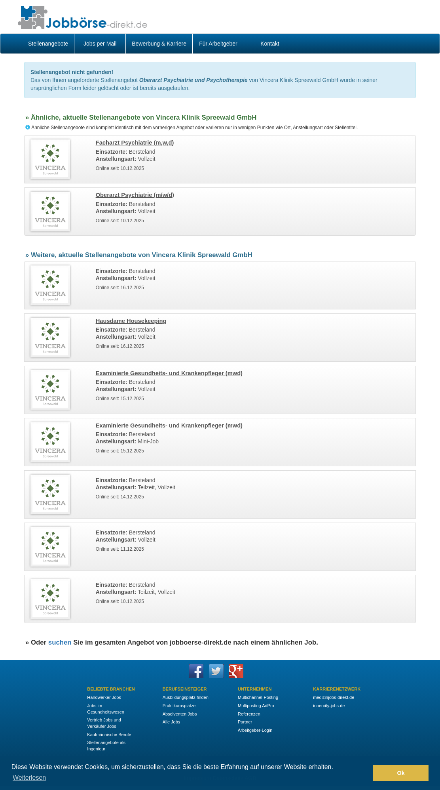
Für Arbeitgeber (218, 43)
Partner (245, 721)
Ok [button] (401, 773)
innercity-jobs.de (329, 705)
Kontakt (269, 43)
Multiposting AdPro (256, 705)
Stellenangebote (48, 43)
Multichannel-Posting (258, 697)
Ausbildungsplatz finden (186, 697)
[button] (365, 773)
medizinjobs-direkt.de (333, 697)
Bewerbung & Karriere (159, 43)
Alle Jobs (171, 721)
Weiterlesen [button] (29, 777)
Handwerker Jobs (104, 697)
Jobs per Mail (99, 43)
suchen (60, 642)
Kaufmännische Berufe (109, 734)
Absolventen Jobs (180, 714)
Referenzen (249, 714)
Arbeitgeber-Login (255, 730)
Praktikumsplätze (179, 705)
